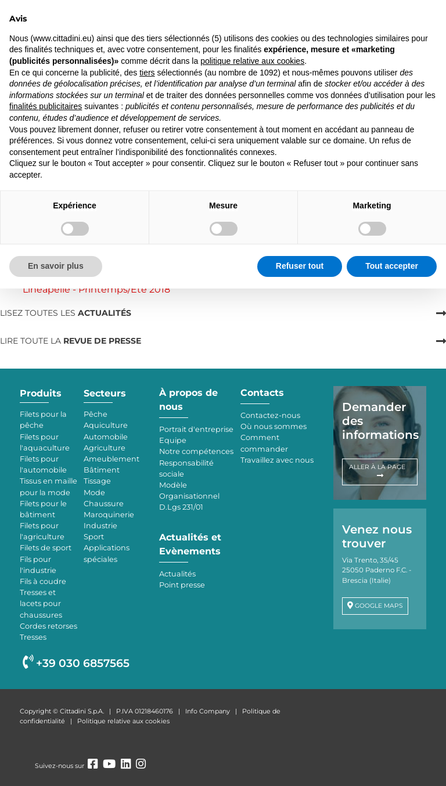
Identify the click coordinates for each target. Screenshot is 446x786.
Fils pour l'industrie (38, 565)
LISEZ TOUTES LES (65, 313)
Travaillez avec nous (277, 460)
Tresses (33, 637)
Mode (94, 492)
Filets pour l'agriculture (42, 531)
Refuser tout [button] (299, 266)
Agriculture (104, 448)
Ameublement (111, 459)
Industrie (100, 525)
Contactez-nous (270, 415)
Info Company (207, 711)
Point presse (182, 585)
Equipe (172, 440)
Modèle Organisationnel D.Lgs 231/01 (189, 496)
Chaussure (104, 503)
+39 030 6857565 (76, 663)
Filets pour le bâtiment (43, 509)
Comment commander (264, 443)
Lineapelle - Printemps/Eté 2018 (96, 289)
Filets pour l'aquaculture (45, 442)
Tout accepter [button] (391, 266)
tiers (146, 72)
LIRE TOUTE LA (70, 341)
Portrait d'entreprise (196, 429)
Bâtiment (102, 470)
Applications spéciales (107, 553)
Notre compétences (196, 451)
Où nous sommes (273, 426)
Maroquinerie (109, 514)
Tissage (97, 481)
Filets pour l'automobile (43, 464)
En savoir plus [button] (56, 266)
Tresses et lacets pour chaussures (41, 603)
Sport (94, 536)
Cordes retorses (48, 626)
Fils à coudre (43, 581)
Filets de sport (45, 547)
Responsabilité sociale (186, 468)
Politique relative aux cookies (123, 721)
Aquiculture (106, 425)
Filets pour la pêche (43, 420)
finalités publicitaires (45, 106)
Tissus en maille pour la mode (48, 486)
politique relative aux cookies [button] (252, 61)
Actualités (177, 573)
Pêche (95, 414)
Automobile (106, 436)
